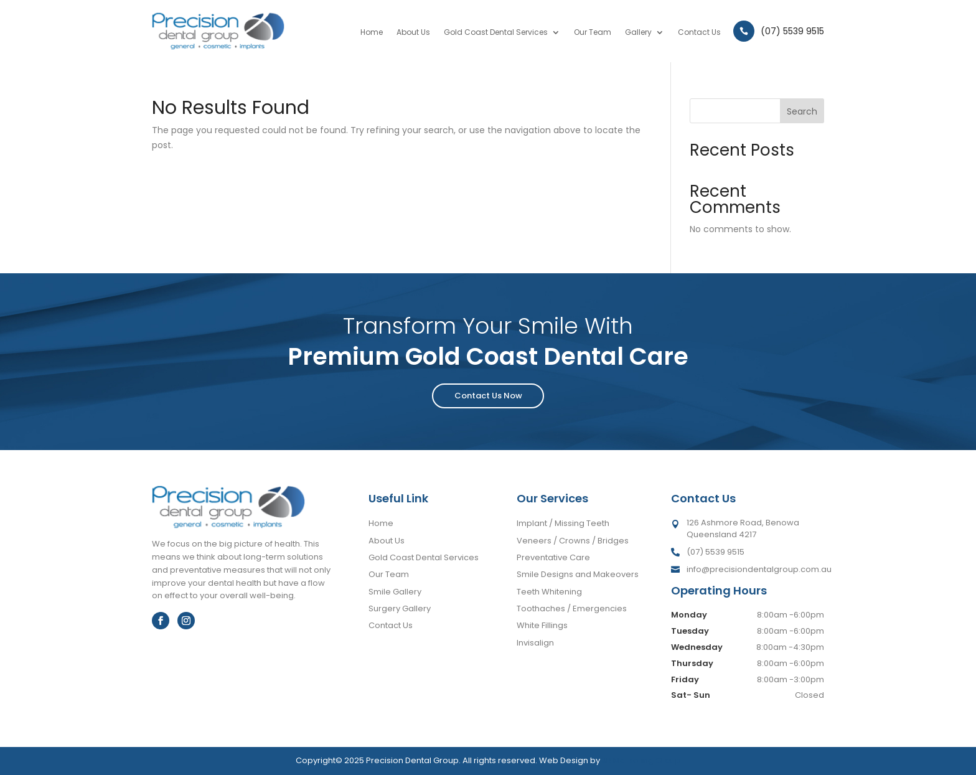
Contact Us (699, 32)
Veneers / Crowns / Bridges (573, 541)
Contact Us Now (488, 396)
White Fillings (542, 625)
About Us (413, 32)
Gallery (638, 32)
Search (802, 111)
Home (371, 32)
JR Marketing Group (641, 760)
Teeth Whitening (549, 592)
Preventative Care (553, 557)
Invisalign (535, 643)
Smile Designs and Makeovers (578, 574)
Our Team (592, 32)
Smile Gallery (394, 592)
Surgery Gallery (399, 608)
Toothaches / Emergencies (572, 608)
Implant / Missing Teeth (563, 523)
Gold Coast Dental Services (496, 32)
